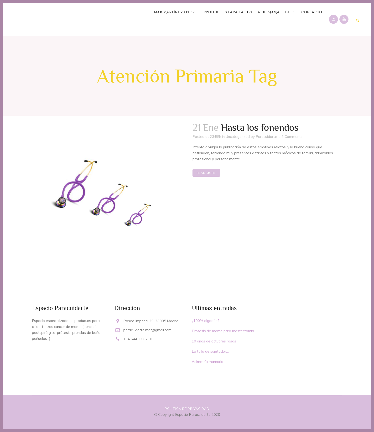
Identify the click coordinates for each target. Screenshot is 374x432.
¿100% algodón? (205, 320)
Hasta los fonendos (259, 127)
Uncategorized (238, 136)
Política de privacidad (187, 409)
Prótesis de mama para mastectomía (223, 331)
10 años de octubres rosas (214, 341)
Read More (206, 173)
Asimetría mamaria (207, 361)
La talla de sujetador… (210, 351)
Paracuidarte (266, 136)
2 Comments (291, 136)
